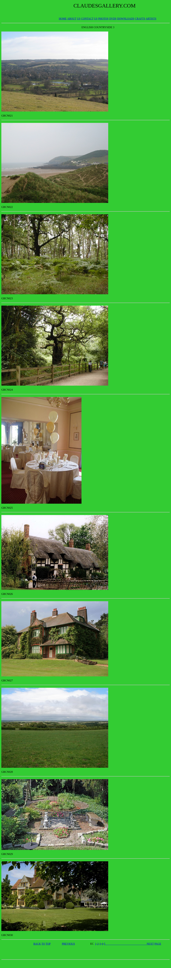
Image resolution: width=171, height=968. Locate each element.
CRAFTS (140, 18)
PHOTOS (103, 18)
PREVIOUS (68, 943)
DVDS (113, 18)
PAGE (157, 943)
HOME (63, 18)
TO (43, 943)
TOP (48, 943)
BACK (37, 943)
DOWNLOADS (125, 18)
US (78, 18)
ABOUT (71, 18)
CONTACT (87, 18)
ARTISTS (151, 18)
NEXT (150, 943)
